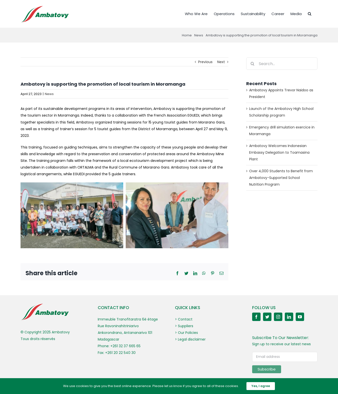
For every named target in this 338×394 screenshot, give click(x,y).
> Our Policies (186, 332)
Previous (205, 61)
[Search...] (281, 63)
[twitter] (267, 317)
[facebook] (256, 317)
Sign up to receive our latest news (281, 344)
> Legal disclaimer (190, 339)
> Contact (184, 319)
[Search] (252, 63)
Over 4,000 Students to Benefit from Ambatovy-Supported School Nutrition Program (281, 178)
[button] (309, 13)
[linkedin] (289, 317)
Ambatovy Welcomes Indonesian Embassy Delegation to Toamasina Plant (279, 152)
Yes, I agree (260, 386)
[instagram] (278, 317)
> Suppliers (184, 325)
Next (221, 61)
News (49, 94)
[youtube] (300, 317)
